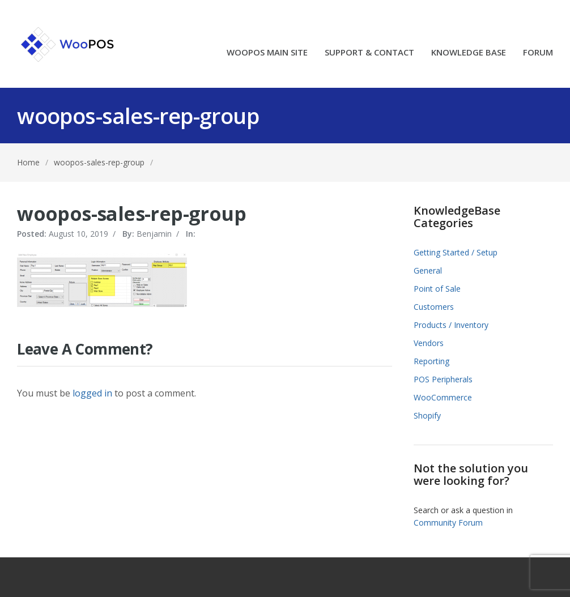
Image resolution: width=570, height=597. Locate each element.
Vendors (429, 343)
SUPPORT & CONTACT (369, 53)
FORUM (538, 53)
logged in (92, 393)
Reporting (431, 361)
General (428, 270)
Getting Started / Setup (455, 252)
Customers (434, 306)
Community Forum (448, 522)
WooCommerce (443, 397)
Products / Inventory (451, 324)
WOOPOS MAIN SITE (267, 53)
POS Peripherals (443, 379)
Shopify (427, 415)
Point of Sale (437, 288)
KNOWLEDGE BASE (468, 53)
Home (28, 162)
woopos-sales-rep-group (99, 162)
